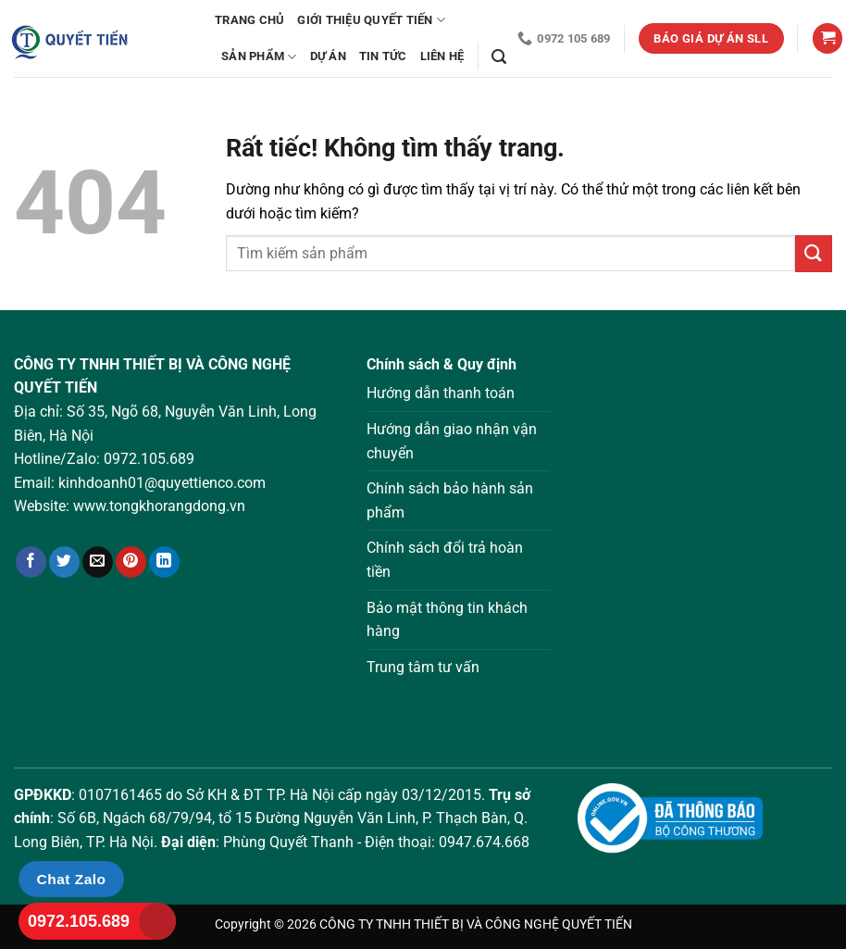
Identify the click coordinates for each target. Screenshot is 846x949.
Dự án (328, 56)
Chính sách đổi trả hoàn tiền (445, 560)
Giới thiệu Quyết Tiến (371, 20)
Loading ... (705, 538)
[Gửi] (813, 253)
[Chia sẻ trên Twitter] (64, 562)
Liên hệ (442, 56)
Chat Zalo (71, 879)
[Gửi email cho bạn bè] (97, 562)
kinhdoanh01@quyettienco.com (162, 483)
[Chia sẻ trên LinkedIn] (164, 562)
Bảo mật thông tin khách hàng (447, 620)
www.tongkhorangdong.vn (159, 506)
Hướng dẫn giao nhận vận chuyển (452, 441)
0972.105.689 (149, 459)
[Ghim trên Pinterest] (131, 562)
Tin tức (383, 56)
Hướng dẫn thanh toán (441, 393)
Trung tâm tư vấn (423, 667)
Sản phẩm (259, 57)
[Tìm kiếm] (498, 57)
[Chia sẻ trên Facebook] (31, 562)
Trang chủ (249, 20)
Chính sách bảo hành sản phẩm (450, 500)
